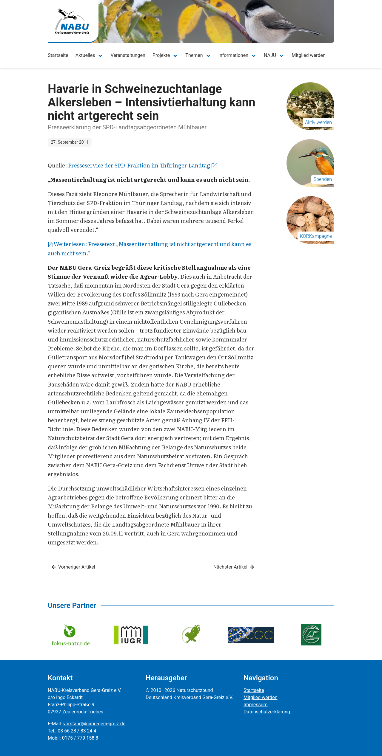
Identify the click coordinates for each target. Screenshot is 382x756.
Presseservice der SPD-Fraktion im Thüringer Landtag (142, 165)
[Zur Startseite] (72, 21)
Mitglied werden (308, 55)
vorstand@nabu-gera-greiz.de (94, 723)
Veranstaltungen (127, 55)
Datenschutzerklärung (267, 712)
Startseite (58, 55)
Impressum (256, 704)
